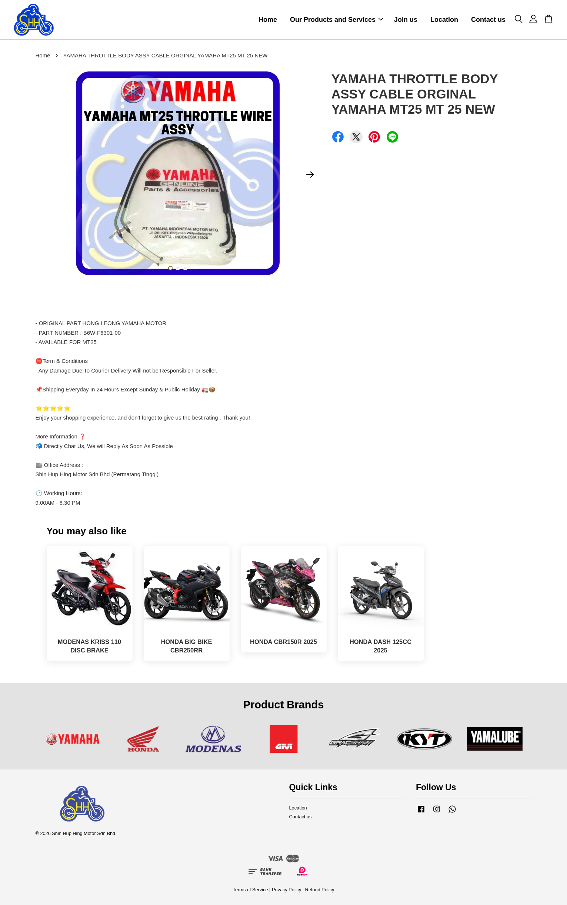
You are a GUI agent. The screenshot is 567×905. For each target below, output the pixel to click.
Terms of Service (250, 889)
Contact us (488, 19)
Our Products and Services (336, 19)
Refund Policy (319, 889)
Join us (405, 19)
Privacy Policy (286, 889)
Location (444, 19)
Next (310, 174)
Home (268, 19)
